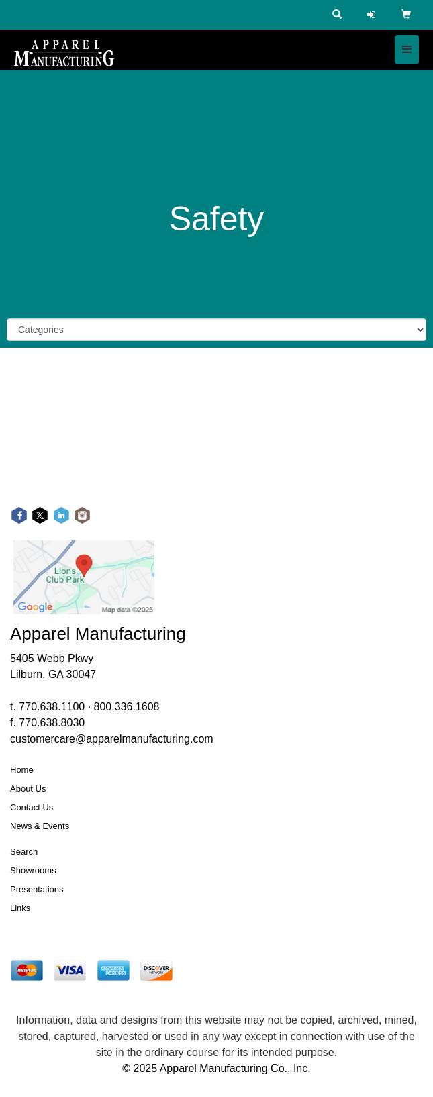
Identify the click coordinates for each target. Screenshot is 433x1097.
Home (22, 770)
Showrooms (33, 870)
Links (20, 908)
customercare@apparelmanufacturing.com (111, 739)
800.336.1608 (127, 706)
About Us (28, 788)
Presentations (37, 889)
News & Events (39, 826)
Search (24, 852)
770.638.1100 (52, 706)
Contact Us (31, 807)
